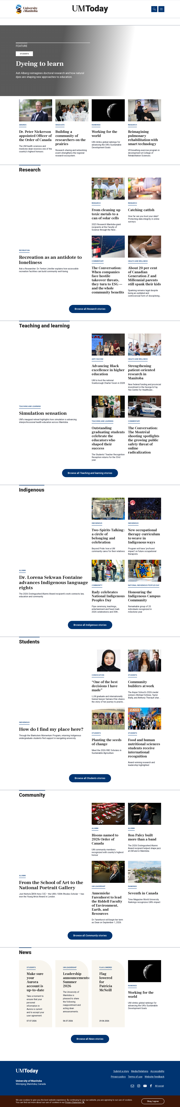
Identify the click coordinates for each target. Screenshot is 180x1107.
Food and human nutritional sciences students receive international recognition (144, 748)
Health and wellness (138, 261)
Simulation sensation (43, 414)
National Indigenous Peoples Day (143, 585)
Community (97, 585)
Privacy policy (118, 1075)
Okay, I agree (153, 1101)
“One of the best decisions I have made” (105, 686)
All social (159, 1086)
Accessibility (157, 1070)
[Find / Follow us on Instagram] (139, 1086)
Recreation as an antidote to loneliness (50, 260)
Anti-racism (97, 359)
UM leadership (98, 887)
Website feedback (154, 1075)
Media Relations (139, 1070)
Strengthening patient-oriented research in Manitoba (141, 372)
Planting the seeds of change (106, 742)
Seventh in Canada (143, 893)
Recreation (24, 251)
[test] (132, 1086)
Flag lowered (105, 968)
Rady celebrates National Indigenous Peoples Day (108, 596)
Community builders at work (141, 684)
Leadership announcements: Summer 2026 (76, 980)
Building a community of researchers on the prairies (70, 138)
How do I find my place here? (51, 730)
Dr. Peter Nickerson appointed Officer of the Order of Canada (35, 136)
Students (24, 54)
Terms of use (135, 1075)
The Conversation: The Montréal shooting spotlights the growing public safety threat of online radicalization (143, 440)
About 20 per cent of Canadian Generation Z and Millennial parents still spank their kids (144, 276)
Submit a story (121, 1070)
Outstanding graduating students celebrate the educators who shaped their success (108, 438)
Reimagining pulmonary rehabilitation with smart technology (143, 138)
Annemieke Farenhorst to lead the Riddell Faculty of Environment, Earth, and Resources (107, 903)
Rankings (96, 125)
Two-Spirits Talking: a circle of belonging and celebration (108, 536)
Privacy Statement (75, 1102)
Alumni (22, 571)
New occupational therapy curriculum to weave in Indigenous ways (144, 536)
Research (132, 125)
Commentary (98, 261)
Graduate (59, 125)
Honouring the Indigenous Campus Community (144, 596)
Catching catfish (141, 210)
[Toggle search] (154, 9)
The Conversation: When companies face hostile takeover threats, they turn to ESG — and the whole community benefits (108, 280)
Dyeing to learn (40, 64)
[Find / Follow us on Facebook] (150, 1086)
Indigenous (97, 524)
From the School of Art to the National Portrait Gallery (51, 885)
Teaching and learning (30, 407)
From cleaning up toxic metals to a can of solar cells (106, 214)
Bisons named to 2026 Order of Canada (105, 839)
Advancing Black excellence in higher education (108, 370)
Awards (22, 125)
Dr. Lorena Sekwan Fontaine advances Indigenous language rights (53, 583)
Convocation (98, 675)
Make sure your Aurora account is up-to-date (35, 982)
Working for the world (104, 134)
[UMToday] (36, 1071)
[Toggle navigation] (161, 9)
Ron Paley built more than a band (142, 837)
